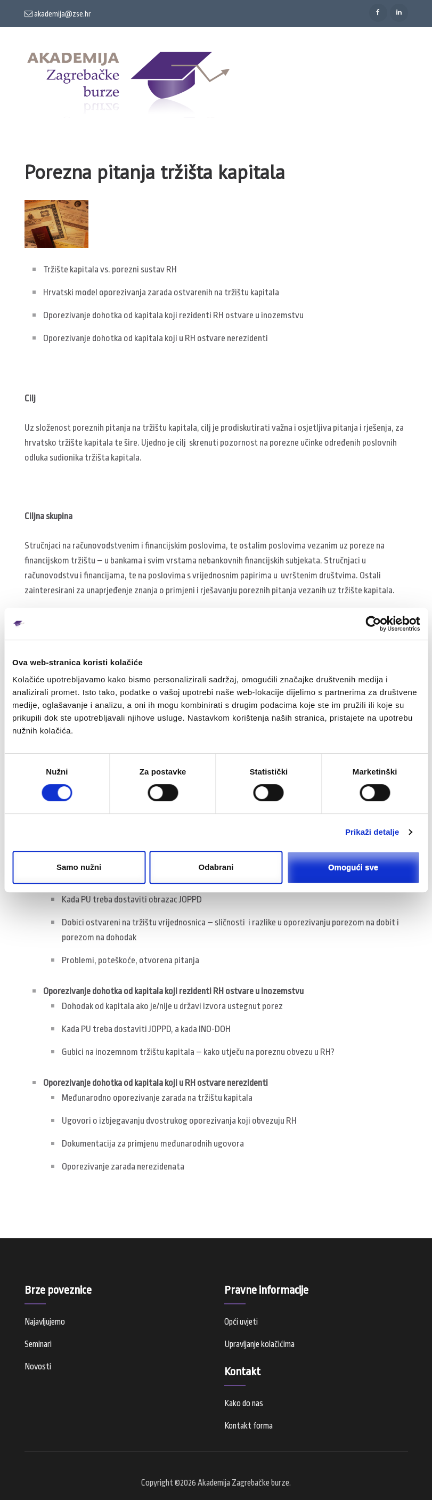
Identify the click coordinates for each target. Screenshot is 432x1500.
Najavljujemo (45, 1322)
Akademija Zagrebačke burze (243, 1483)
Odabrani (216, 867)
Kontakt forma (248, 1426)
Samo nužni (78, 867)
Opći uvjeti (241, 1322)
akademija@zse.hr (58, 14)
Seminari (38, 1344)
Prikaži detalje (372, 831)
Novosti (38, 1367)
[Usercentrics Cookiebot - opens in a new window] (373, 624)
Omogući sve (353, 867)
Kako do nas (243, 1403)
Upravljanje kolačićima (259, 1344)
